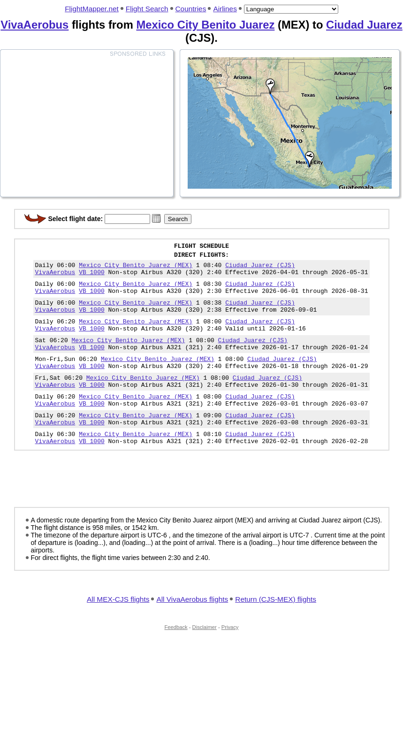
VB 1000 (92, 277)
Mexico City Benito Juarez (205, 24)
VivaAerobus (34, 24)
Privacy (230, 658)
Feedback (176, 658)
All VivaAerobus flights (192, 630)
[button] (156, 218)
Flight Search (147, 9)
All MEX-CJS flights (118, 630)
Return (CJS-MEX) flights (275, 630)
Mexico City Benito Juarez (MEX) (135, 269)
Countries (190, 9)
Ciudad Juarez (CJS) (260, 269)
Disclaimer (204, 658)
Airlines (224, 9)
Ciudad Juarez (364, 24)
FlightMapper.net (92, 9)
